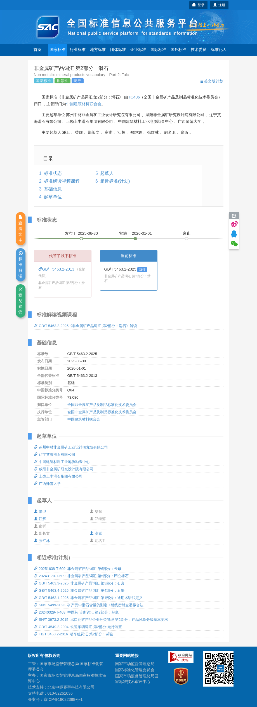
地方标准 (98, 49)
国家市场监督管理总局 (134, 663)
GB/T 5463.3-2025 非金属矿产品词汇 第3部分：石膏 (79, 583)
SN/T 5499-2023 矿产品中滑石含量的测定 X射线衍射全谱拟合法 (89, 605)
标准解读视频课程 (62, 181)
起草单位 (53, 196)
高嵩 (96, 533)
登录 (198, 5)
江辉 (40, 519)
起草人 (107, 173)
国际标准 (158, 49)
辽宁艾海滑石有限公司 (54, 454)
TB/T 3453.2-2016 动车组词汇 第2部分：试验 (73, 634)
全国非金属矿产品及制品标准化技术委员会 (101, 405)
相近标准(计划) (115, 181)
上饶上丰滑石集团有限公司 (58, 476)
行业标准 (78, 49)
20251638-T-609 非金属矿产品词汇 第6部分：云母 (77, 569)
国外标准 (178, 49)
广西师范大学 (47, 483)
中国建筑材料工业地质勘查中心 (62, 462)
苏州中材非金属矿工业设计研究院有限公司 (71, 447)
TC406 (134, 97)
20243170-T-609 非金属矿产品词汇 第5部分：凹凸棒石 (81, 576)
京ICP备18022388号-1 (63, 699)
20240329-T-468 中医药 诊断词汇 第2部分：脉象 (76, 612)
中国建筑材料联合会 (83, 104)
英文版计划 (211, 81)
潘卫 (40, 511)
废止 (186, 233)
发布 (81, 233)
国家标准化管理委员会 (134, 670)
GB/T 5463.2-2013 (57, 269)
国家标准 (57, 49)
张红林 (42, 541)
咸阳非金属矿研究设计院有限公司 (63, 469)
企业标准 (138, 49)
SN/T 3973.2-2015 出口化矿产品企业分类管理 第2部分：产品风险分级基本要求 (101, 619)
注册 (219, 5)
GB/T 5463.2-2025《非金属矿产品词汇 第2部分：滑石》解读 (85, 326)
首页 (37, 49)
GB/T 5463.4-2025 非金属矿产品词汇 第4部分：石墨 (79, 590)
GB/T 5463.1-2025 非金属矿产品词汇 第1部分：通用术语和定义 (88, 598)
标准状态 (53, 173)
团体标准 (118, 49)
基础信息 (53, 189)
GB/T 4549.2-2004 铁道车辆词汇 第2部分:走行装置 (78, 627)
